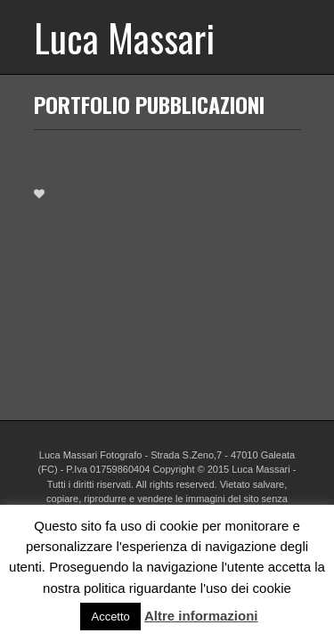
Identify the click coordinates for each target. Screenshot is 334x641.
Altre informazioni (201, 615)
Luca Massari (124, 37)
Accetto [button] (110, 616)
